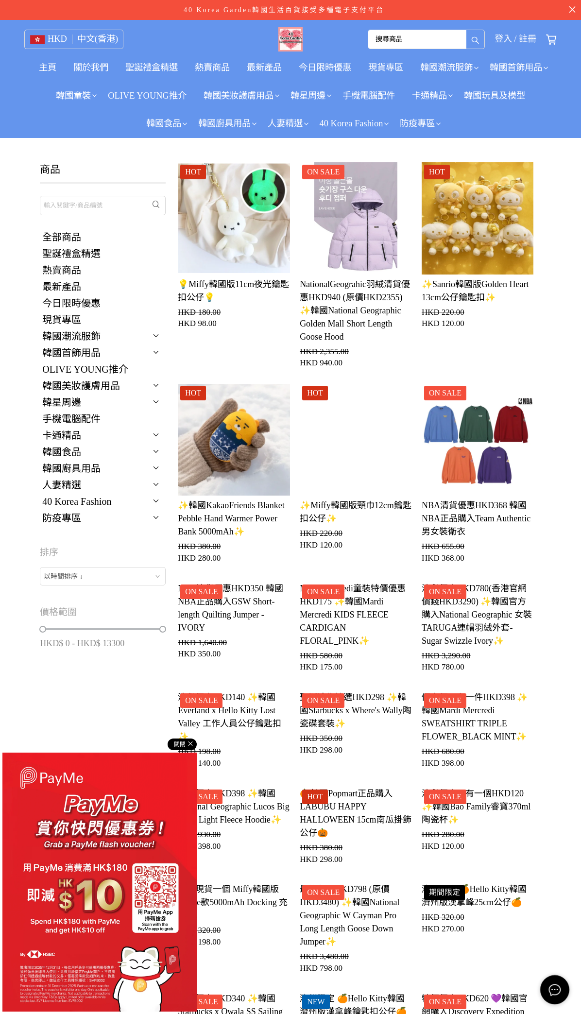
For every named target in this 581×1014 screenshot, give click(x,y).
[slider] (42, 629)
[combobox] (103, 576)
